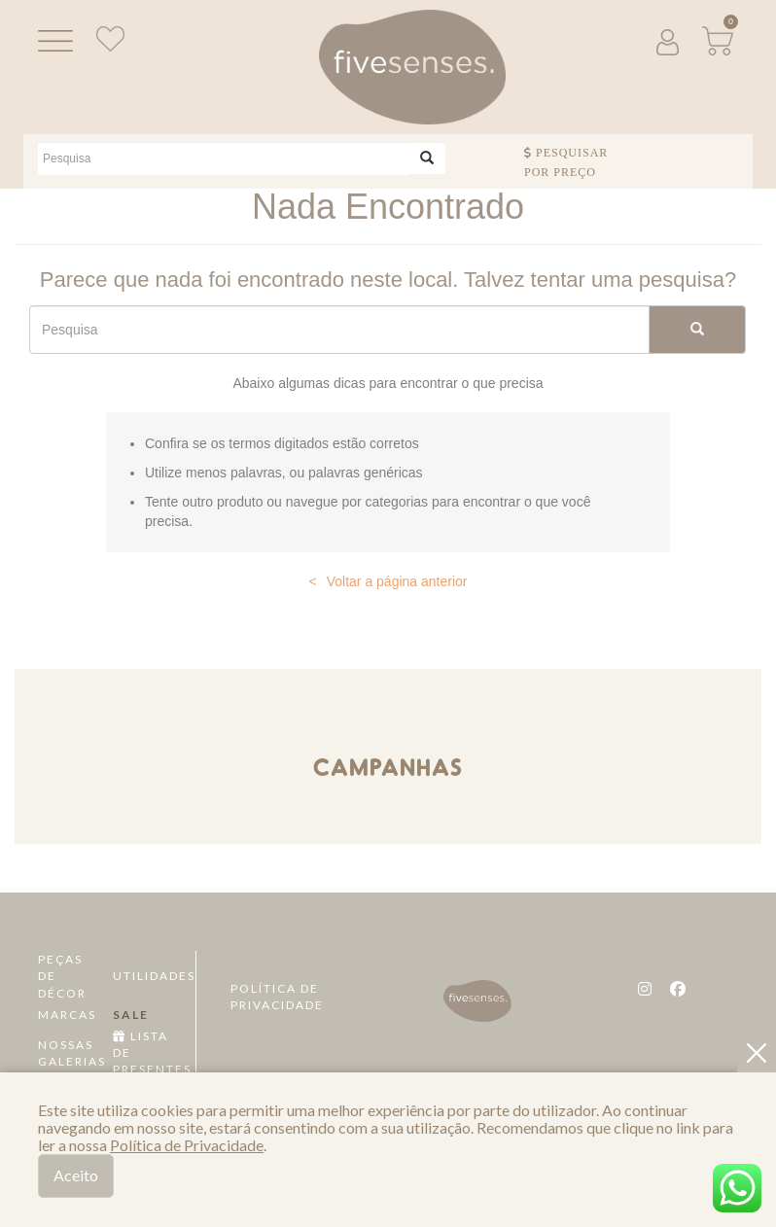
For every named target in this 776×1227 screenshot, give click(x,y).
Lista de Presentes (143, 1052)
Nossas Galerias (68, 1053)
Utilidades (143, 975)
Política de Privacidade (277, 996)
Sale (131, 1014)
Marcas (67, 1014)
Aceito (75, 1175)
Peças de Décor (62, 975)
